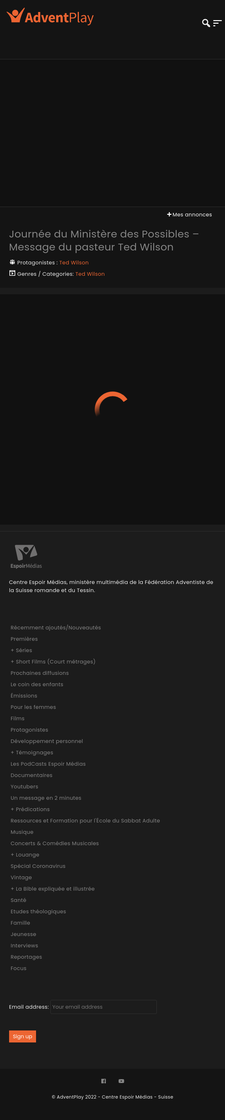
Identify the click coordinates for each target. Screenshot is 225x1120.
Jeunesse (23, 934)
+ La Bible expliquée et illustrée (53, 889)
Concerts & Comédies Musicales (55, 843)
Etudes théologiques (38, 911)
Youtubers (24, 786)
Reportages (26, 957)
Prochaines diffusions (40, 673)
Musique (22, 832)
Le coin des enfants (37, 684)
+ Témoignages (32, 752)
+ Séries (21, 650)
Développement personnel (47, 741)
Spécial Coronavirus (38, 866)
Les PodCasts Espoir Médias (48, 764)
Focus (19, 968)
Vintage (21, 877)
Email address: (83, 1007)
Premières (24, 639)
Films (18, 718)
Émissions (24, 696)
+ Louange (25, 854)
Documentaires (32, 775)
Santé (19, 900)
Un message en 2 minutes (46, 798)
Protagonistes (29, 730)
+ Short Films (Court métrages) (53, 661)
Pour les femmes (33, 707)
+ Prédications (30, 809)
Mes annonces (189, 214)
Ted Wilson (74, 262)
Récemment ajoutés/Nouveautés (56, 627)
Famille (20, 923)
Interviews (24, 945)
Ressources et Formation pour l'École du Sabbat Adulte (85, 820)
